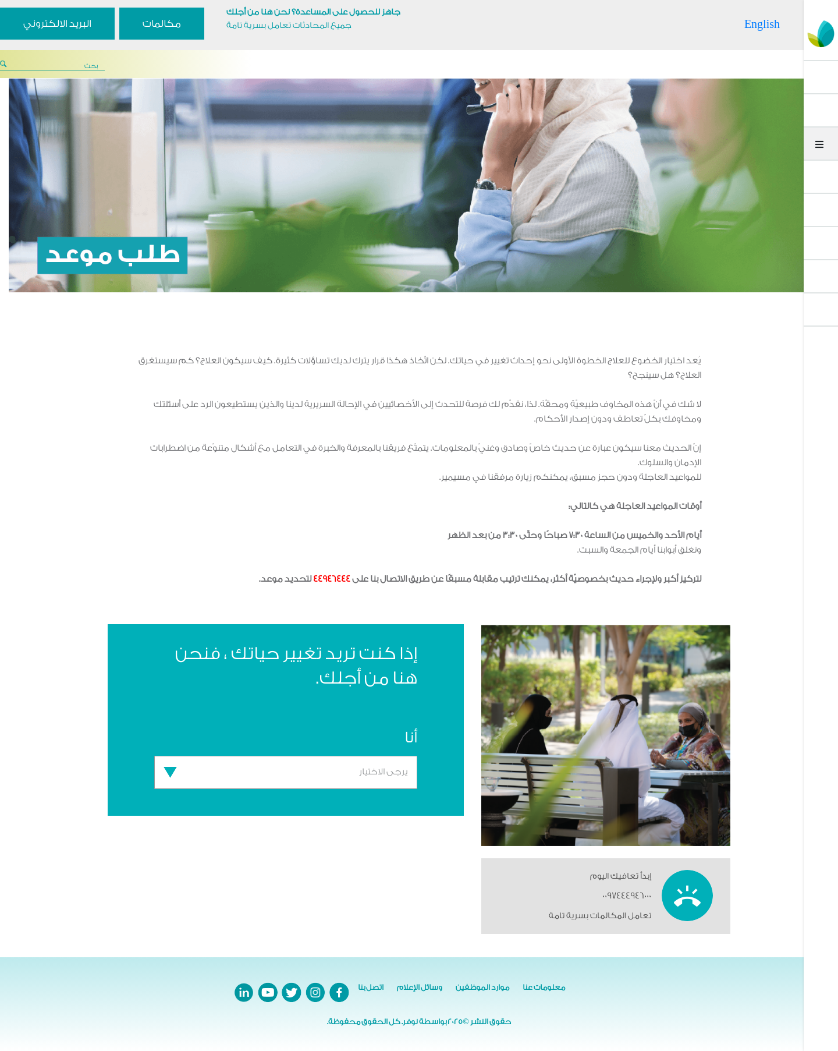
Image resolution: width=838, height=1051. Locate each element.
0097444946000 (626, 896)
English (762, 23)
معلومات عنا (544, 987)
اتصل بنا (371, 987)
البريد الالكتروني (57, 23)
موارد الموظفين (482, 987)
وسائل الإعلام (419, 987)
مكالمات (162, 23)
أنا (410, 737)
